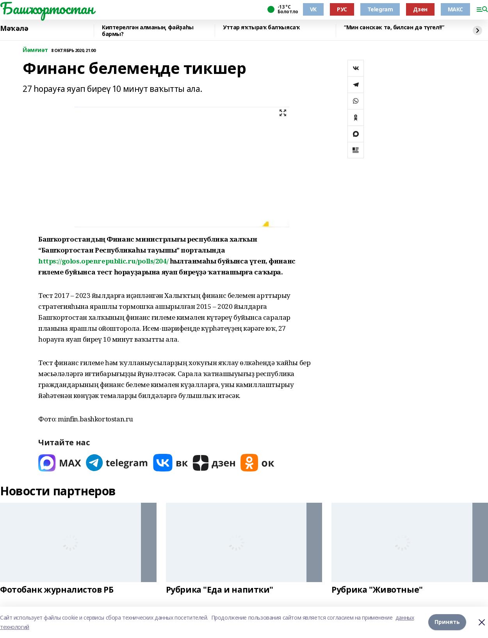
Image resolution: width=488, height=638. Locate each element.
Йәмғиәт (35, 50)
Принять (447, 622)
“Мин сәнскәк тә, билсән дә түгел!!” (394, 27)
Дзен (420, 9)
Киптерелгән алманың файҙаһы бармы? (148, 30)
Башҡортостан (47, 8)
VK (313, 9)
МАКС (455, 9)
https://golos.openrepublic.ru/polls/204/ (103, 260)
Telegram (380, 9)
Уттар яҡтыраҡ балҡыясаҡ (261, 27)
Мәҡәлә (14, 28)
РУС (342, 9)
